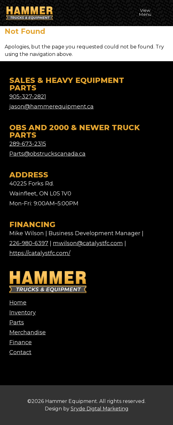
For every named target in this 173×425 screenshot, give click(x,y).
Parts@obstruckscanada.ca (47, 153)
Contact (20, 352)
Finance (20, 342)
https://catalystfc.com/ (39, 253)
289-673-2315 (27, 143)
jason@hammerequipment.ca (51, 106)
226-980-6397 (28, 243)
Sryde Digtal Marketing (100, 409)
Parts (16, 322)
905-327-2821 (27, 96)
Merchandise (27, 332)
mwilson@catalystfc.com (88, 243)
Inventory (22, 312)
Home (17, 302)
